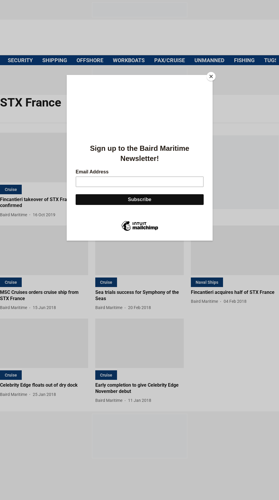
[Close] (211, 76)
